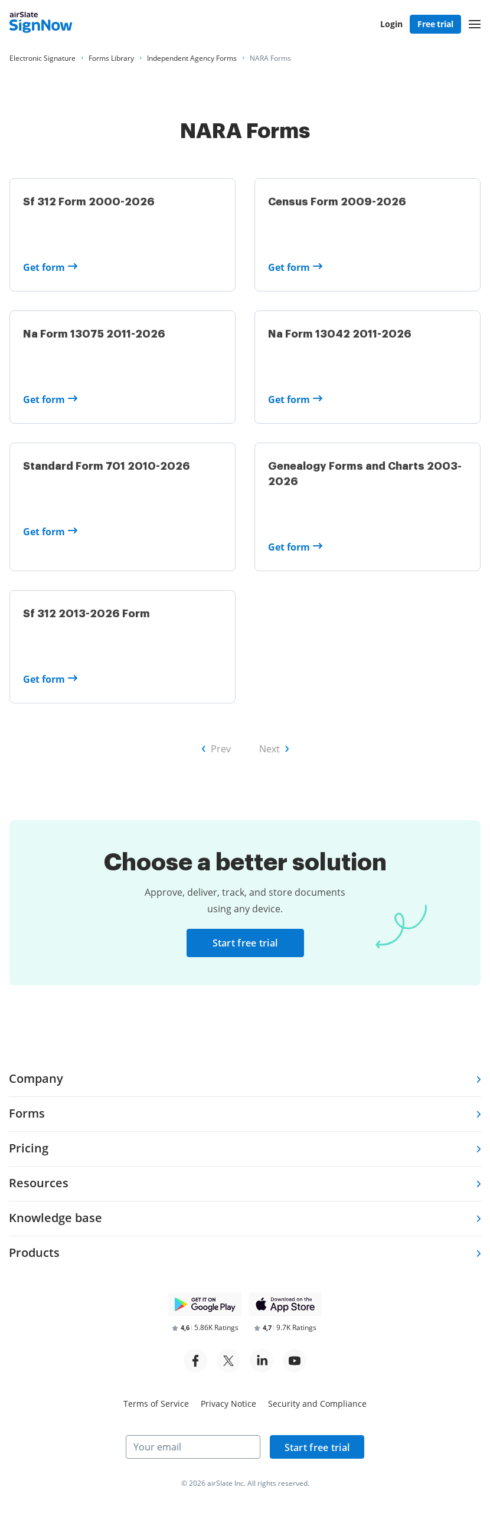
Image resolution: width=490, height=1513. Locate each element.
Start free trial (245, 942)
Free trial (435, 24)
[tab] (245, 1079)
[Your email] (193, 1447)
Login (391, 24)
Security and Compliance (317, 1403)
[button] (475, 24)
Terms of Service (156, 1403)
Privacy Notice (228, 1403)
